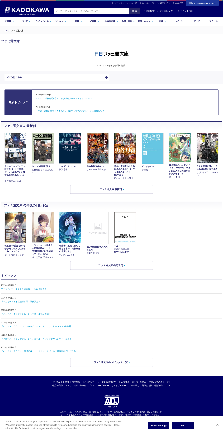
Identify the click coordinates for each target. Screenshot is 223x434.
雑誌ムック (145, 21)
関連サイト (165, 3)
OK (183, 427)
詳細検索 (149, 11)
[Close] (217, 427)
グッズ (196, 21)
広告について (89, 383)
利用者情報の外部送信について (156, 386)
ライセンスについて (107, 383)
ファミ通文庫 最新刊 (110, 190)
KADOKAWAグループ (159, 383)
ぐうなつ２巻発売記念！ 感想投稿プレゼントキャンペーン (64, 99)
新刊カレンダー (166, 11)
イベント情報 (185, 11)
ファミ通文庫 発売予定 (110, 266)
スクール (213, 21)
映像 (162, 21)
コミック (60, 21)
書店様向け (124, 383)
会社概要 (56, 383)
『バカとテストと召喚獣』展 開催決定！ (20, 303)
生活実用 (128, 21)
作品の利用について (61, 386)
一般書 (77, 21)
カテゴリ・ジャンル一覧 (125, 3)
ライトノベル (43, 21)
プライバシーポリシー (98, 386)
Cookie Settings (158, 427)
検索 (134, 11)
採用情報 (76, 383)
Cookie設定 (134, 386)
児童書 (94, 21)
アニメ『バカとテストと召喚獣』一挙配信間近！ (24, 290)
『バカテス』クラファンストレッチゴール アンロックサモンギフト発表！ (36, 340)
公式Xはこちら (15, 78)
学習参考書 (111, 21)
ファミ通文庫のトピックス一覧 (111, 363)
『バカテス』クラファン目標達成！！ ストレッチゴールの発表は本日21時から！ (39, 352)
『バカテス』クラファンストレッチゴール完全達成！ (26, 315)
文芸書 (9, 21)
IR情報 (66, 383)
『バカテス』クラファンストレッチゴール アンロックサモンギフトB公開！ (37, 327)
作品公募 (179, 3)
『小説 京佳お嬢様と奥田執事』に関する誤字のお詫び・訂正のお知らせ (70, 112)
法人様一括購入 (139, 383)
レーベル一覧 (148, 3)
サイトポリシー (119, 386)
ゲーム (179, 21)
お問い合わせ (79, 386)
